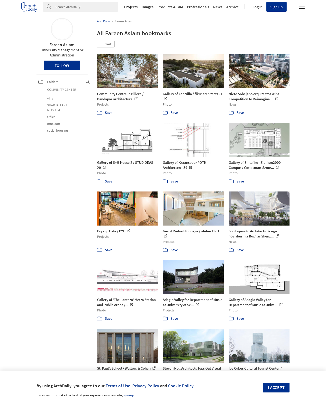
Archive (232, 7)
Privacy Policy (145, 386)
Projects (131, 7)
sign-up (128, 395)
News (217, 7)
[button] (106, 44)
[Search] (86, 7)
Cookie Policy (180, 386)
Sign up (276, 6)
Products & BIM (170, 7)
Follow (62, 65)
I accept (276, 387)
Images (148, 7)
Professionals (198, 7)
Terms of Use (118, 386)
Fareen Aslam (61, 44)
